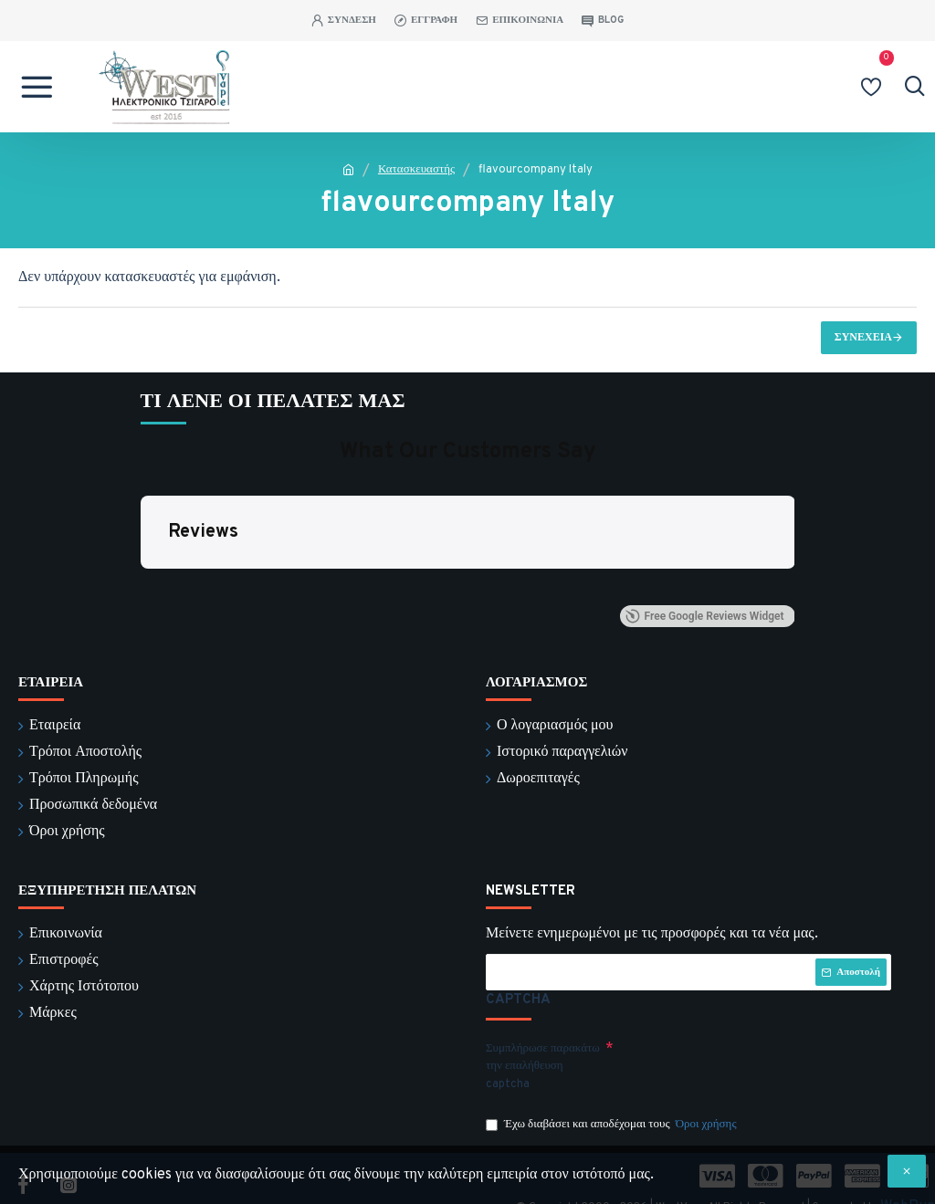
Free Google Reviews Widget (704, 617)
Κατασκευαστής (416, 169)
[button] (140, 587)
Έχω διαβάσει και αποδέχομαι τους (613, 1103)
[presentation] (741, 1044)
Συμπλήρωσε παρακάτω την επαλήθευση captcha (543, 1044)
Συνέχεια (863, 337)
